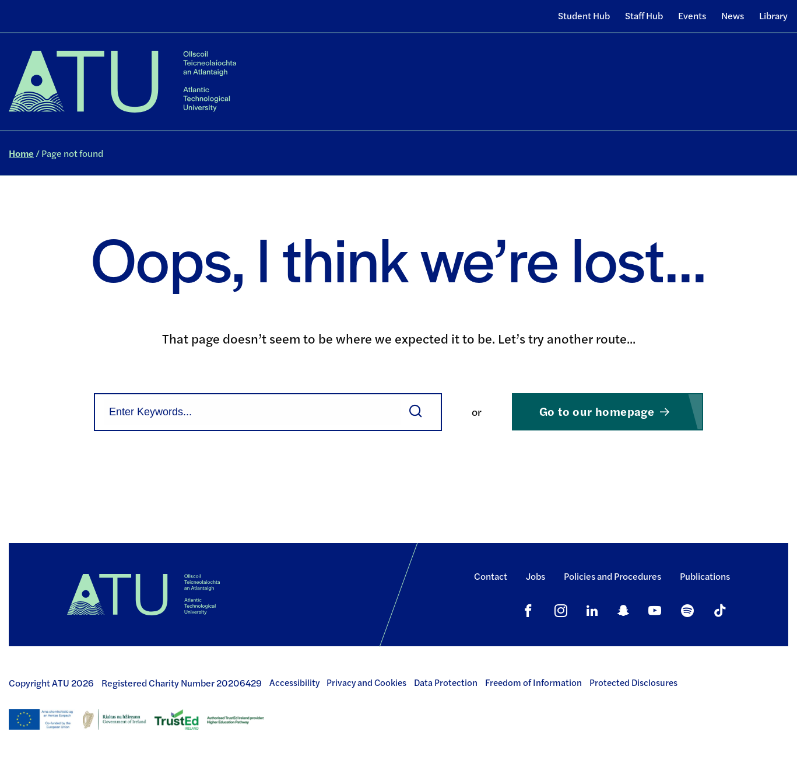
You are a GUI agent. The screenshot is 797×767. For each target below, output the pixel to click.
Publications (705, 576)
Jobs (535, 576)
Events (692, 15)
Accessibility (294, 682)
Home (21, 153)
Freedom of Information (533, 682)
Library (773, 15)
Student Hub (584, 15)
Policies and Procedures (612, 576)
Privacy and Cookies (366, 682)
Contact (490, 576)
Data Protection (446, 682)
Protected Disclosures (633, 682)
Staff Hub (644, 15)
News (732, 15)
